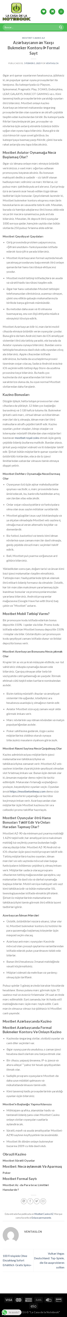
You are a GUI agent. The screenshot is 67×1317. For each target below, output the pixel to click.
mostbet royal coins (27, 437)
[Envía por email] (43, 1201)
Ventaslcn (52, 63)
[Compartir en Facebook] (30, 1201)
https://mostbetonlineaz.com (28, 791)
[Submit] (61, 27)
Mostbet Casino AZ (33, 38)
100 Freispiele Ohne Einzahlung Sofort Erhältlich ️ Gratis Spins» (17, 1260)
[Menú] (61, 12)
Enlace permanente (41, 1217)
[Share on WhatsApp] (24, 1201)
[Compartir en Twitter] (37, 1201)
